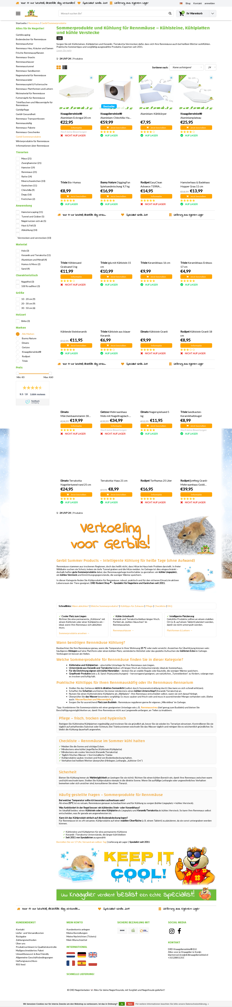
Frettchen (28, 199)
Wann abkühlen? (80, 606)
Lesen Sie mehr (64, 50)
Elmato (25, 342)
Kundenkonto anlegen (78, 929)
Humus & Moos (30, 264)
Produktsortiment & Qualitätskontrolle (36, 946)
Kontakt (20, 929)
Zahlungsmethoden (26, 939)
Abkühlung (29, 230)
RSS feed (20, 964)
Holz (25, 250)
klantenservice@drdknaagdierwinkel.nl (188, 954)
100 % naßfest (30, 286)
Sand (25, 268)
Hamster (28, 167)
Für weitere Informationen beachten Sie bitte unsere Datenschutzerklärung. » (172, 1004)
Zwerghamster (31, 163)
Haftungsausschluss (26, 960)
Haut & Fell (28, 225)
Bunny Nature (29, 338)
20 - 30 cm (28, 303)
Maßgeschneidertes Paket (30, 950)
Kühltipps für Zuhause (132, 606)
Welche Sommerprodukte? (105, 606)
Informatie (76, 127)
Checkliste (160, 606)
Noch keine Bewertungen (73, 131)
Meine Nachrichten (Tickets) (81, 936)
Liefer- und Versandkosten (30, 932)
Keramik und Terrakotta (36, 255)
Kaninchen (29, 185)
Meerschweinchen (33, 181)
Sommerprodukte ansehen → (74, 633)
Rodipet (26, 356)
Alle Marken (28, 333)
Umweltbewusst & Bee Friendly (32, 953)
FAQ (170, 606)
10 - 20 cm (28, 299)
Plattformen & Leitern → (180, 630)
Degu (26, 194)
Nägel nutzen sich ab (33, 221)
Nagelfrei (27, 281)
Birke (25, 321)
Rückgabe (21, 936)
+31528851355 (176, 957)
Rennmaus (33, 23)
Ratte (26, 176)
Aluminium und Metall (34, 259)
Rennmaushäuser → (123, 630)
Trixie (25, 360)
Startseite (21, 23)
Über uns (20, 943)
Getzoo (26, 347)
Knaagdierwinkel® (31, 351)
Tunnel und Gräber (32, 216)
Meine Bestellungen (77, 932)
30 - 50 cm (28, 308)
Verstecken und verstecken (34, 237)
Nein (130, 1004)
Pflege (149, 606)
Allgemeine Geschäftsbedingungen (34, 957)
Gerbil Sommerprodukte (53, 23)
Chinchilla (28, 190)
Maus (26, 158)
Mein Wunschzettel (76, 939)
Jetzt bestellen (116, 127)
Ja (122, 1004)
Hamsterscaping (32, 212)
